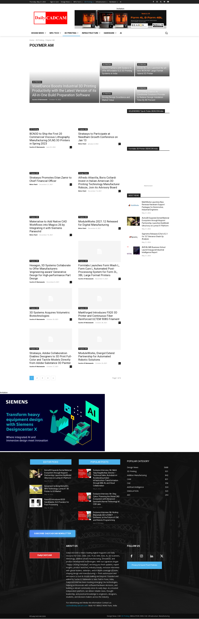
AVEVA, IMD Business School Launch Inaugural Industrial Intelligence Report (153, 249)
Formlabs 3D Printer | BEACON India (143, 149)
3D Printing (40, 40)
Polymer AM (83, 129)
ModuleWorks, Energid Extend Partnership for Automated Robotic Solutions (96, 356)
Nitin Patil (82, 144)
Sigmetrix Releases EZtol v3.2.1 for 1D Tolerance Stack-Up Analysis (155, 236)
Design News (83, 173)
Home (31, 40)
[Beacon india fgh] (120, 19)
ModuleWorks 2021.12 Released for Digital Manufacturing (98, 223)
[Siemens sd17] (52, 451)
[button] (166, 33)
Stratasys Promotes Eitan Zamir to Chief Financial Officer (50, 179)
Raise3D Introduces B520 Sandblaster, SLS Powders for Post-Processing (56, 502)
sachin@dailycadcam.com (77, 605)
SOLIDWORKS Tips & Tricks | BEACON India (146, 111)
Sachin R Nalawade (37, 147)
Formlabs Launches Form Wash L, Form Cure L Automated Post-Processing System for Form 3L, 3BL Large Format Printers (98, 270)
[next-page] (53, 378)
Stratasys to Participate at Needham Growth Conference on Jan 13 (98, 137)
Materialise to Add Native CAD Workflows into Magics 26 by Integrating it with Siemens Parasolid (48, 226)
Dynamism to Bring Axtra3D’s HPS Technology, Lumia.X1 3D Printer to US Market (56, 488)
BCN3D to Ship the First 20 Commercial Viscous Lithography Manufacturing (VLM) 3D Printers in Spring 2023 (49, 138)
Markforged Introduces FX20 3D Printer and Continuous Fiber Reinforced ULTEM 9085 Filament (98, 316)
